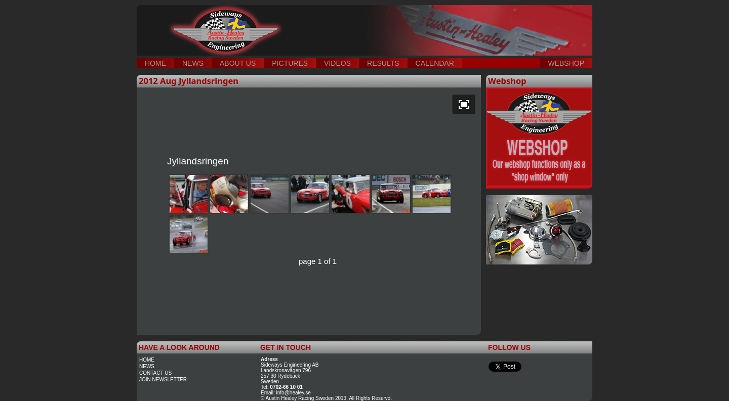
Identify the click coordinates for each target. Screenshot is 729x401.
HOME (155, 63)
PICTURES (290, 63)
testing (309, 20)
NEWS (193, 63)
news (146, 366)
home (146, 360)
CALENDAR (435, 63)
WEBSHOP (566, 63)
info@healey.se (293, 392)
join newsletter (163, 379)
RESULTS (383, 63)
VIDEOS (337, 63)
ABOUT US (238, 63)
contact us (155, 373)
